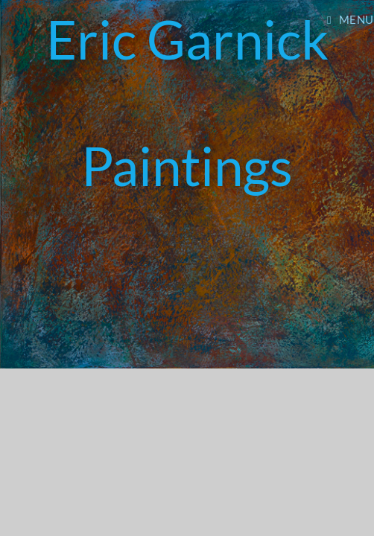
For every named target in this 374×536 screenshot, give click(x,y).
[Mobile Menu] (350, 19)
